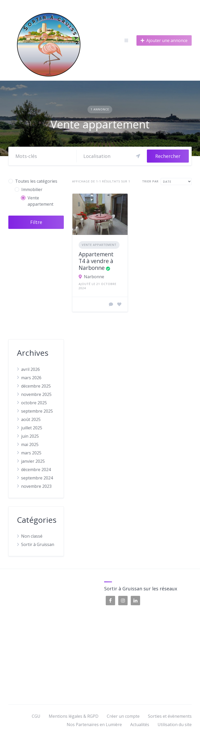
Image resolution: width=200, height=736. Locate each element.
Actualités (139, 724)
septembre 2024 (37, 478)
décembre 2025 (36, 386)
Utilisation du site (175, 724)
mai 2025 (30, 444)
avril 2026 (30, 369)
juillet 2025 (31, 428)
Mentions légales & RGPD (73, 716)
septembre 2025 (37, 411)
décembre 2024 (36, 469)
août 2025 (31, 419)
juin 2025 (30, 436)
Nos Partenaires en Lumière (94, 724)
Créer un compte (123, 716)
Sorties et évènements (170, 716)
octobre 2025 (34, 403)
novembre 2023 (36, 486)
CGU (36, 716)
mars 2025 (31, 453)
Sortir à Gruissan (37, 544)
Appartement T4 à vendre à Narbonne (96, 261)
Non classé (31, 536)
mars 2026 (31, 378)
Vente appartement (99, 245)
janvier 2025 (33, 461)
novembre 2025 (36, 394)
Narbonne (94, 277)
